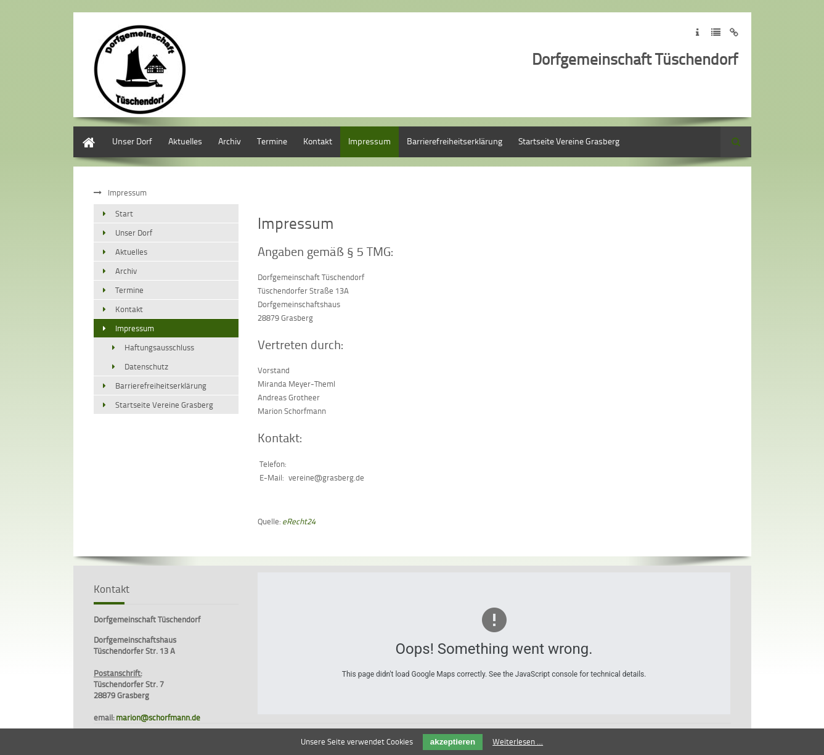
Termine (272, 141)
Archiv (229, 141)
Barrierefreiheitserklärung (454, 141)
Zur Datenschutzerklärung (716, 32)
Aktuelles (185, 141)
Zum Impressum (697, 32)
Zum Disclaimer (734, 32)
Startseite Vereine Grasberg (568, 141)
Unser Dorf (132, 141)
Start (82, 132)
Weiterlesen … (517, 741)
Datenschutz (146, 366)
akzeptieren (452, 741)
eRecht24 (299, 521)
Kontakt (317, 141)
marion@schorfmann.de (158, 717)
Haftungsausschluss (159, 347)
